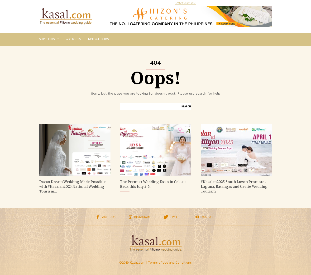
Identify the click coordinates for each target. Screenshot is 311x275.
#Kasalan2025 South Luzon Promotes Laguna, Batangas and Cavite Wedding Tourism (234, 186)
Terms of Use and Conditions (170, 262)
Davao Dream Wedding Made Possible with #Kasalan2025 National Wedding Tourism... (72, 186)
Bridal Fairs (98, 39)
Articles (73, 39)
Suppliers (49, 39)
